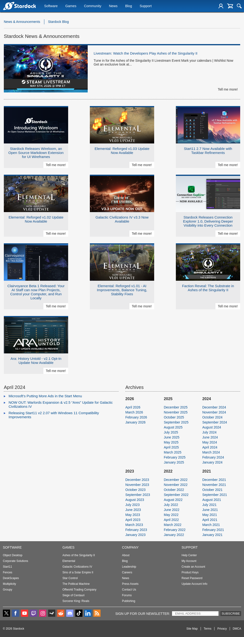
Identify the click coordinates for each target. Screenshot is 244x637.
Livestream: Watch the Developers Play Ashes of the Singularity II (145, 53)
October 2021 (212, 490)
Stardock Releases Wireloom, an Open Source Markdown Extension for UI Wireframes (36, 153)
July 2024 (209, 432)
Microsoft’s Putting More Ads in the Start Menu (45, 396)
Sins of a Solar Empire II (77, 572)
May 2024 (209, 442)
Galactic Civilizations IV (77, 566)
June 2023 (133, 510)
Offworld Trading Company (79, 589)
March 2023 (134, 525)
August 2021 (211, 500)
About (125, 555)
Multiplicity (9, 584)
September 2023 (137, 495)
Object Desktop (12, 555)
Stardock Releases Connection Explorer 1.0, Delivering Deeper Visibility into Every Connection (208, 221)
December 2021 (214, 480)
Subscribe (231, 613)
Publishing (128, 601)
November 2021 (214, 485)
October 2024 (212, 417)
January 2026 (135, 422)
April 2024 (209, 447)
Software (51, 6)
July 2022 (171, 505)
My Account (189, 561)
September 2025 (176, 422)
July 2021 (209, 505)
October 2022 (174, 490)
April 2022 (171, 520)
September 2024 (214, 422)
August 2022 (173, 500)
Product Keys (190, 572)
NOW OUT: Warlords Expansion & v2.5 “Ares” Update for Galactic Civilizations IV (61, 404)
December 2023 (137, 480)
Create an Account (193, 566)
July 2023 (132, 505)
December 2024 (214, 407)
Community (92, 6)
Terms (208, 628)
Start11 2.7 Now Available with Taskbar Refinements (208, 151)
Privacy (222, 628)
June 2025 (171, 437)
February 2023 (136, 530)
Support (146, 6)
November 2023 (137, 485)
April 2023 (132, 520)
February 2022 (174, 530)
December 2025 (176, 407)
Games (70, 6)
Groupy (7, 589)
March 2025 (172, 452)
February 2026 (136, 417)
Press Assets (130, 584)
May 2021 (209, 515)
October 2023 (135, 490)
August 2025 (173, 427)
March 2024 (211, 452)
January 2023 (135, 535)
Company (130, 547)
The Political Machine (76, 584)
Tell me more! (228, 89)
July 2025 (171, 432)
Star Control (70, 578)
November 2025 (176, 412)
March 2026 (134, 412)
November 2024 (214, 412)
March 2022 (172, 525)
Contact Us (129, 589)
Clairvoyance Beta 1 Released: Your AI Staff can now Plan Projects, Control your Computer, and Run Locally (36, 292)
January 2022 (174, 535)
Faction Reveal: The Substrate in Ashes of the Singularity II (208, 288)
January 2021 (212, 535)
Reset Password (192, 578)
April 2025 (171, 447)
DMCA (237, 628)
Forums (127, 595)
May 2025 (171, 442)
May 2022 (171, 515)
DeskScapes (11, 578)
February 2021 (213, 530)
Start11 (7, 566)
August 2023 (134, 500)
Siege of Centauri (73, 595)
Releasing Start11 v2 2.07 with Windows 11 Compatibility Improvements (54, 415)
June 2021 (210, 510)
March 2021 (211, 525)
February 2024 (213, 457)
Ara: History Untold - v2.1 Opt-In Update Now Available (35, 361)
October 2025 (174, 417)
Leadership (129, 566)
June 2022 (171, 510)
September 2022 (176, 495)
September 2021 (214, 495)
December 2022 (176, 480)
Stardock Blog (58, 22)
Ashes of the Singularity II (78, 555)
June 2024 (210, 437)
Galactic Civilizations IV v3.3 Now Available (122, 219)
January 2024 (212, 462)
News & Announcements (22, 22)
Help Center (189, 555)
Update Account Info (194, 584)
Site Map (192, 628)
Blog (128, 6)
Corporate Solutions (15, 561)
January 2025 (174, 462)
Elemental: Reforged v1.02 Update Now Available (36, 219)
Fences (7, 572)
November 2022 (176, 485)
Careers (127, 572)
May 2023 (132, 515)
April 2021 (209, 520)
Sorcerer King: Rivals (75, 601)
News (113, 6)
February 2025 (174, 457)
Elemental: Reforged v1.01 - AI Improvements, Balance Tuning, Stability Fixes (122, 290)
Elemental (68, 561)
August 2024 (211, 427)
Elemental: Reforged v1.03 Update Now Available (122, 151)
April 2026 (132, 407)
